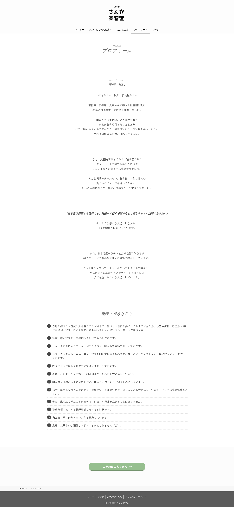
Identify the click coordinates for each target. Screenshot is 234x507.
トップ (91, 497)
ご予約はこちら (114, 497)
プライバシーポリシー (135, 497)
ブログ (100, 497)
